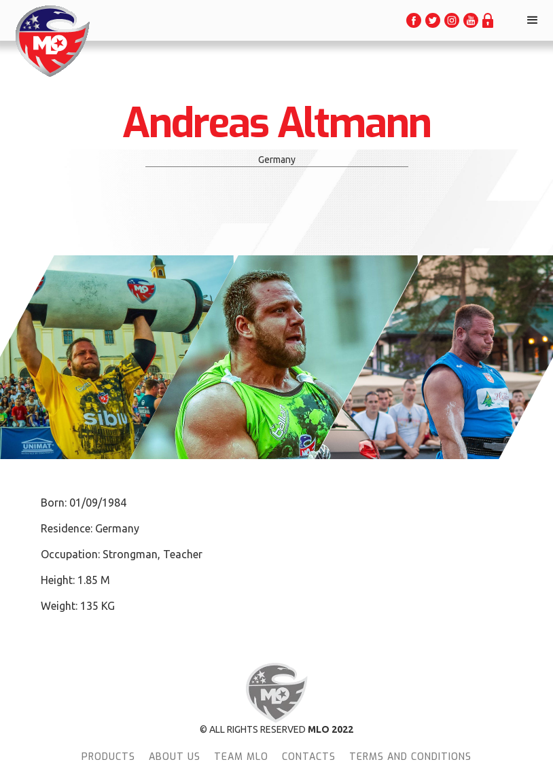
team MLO (241, 756)
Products (108, 756)
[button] (532, 20)
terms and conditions (410, 756)
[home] (51, 41)
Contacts (309, 756)
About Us (174, 756)
